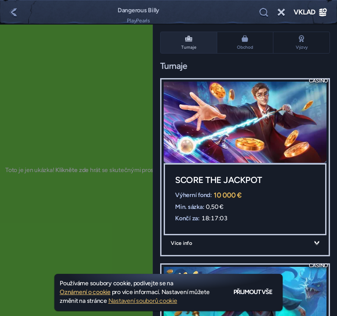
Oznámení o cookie (85, 292)
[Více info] (316, 243)
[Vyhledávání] (264, 12)
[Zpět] (13, 12)
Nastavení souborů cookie (142, 301)
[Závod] (281, 12)
